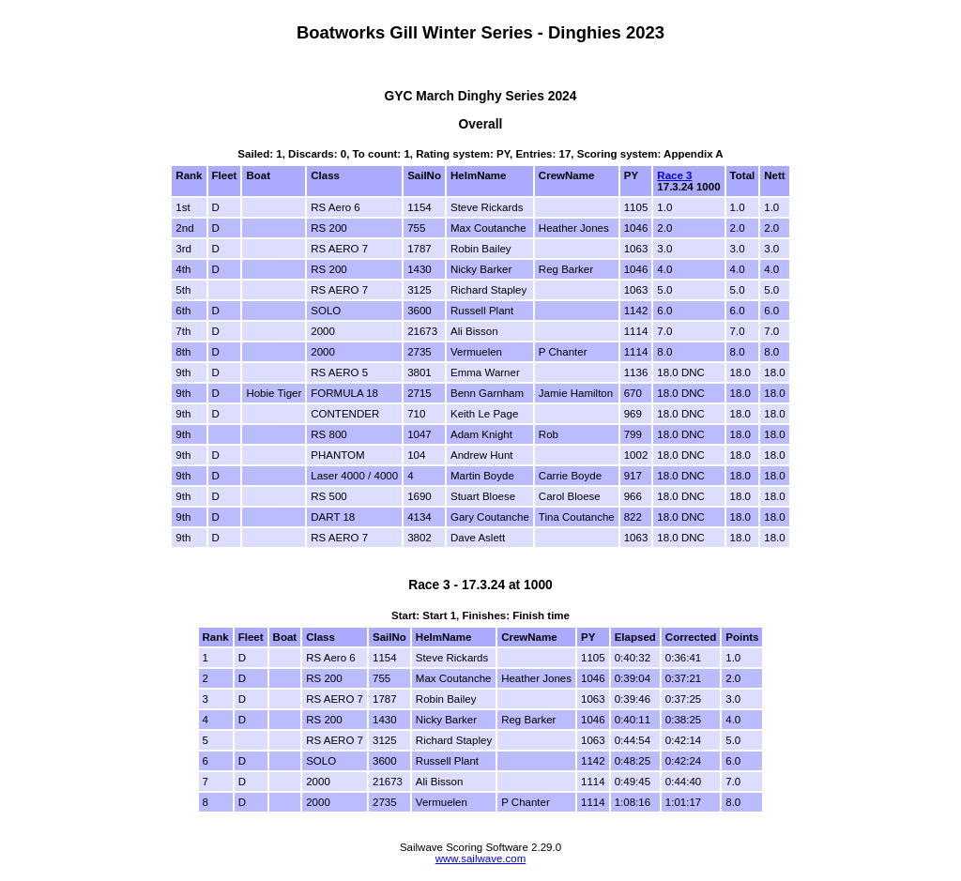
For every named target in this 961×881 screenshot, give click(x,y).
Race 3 (674, 175)
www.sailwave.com (480, 858)
